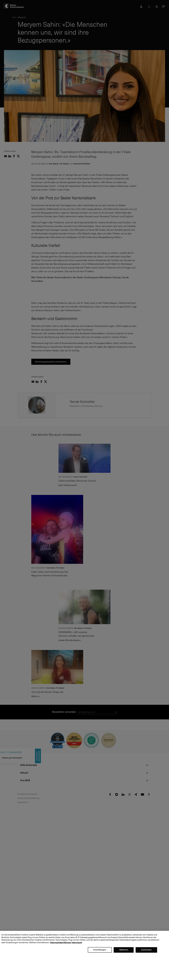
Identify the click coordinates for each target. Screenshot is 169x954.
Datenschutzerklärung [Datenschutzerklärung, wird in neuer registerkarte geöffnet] (60, 944)
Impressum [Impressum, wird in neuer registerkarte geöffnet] (76, 944)
